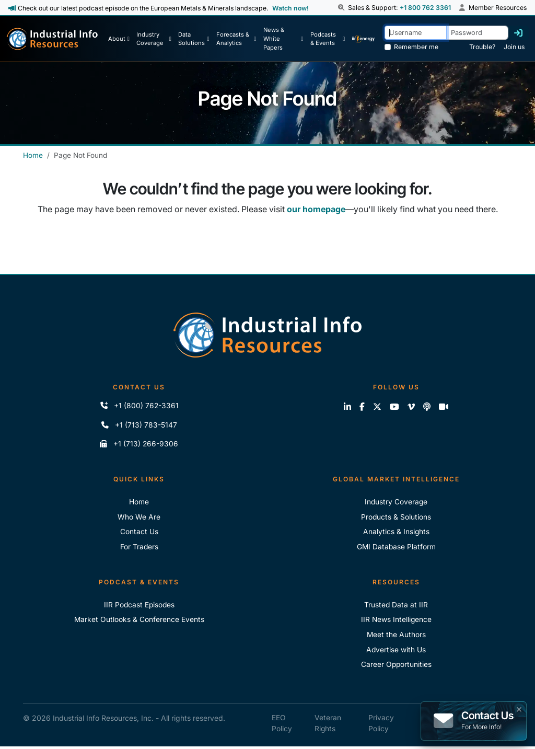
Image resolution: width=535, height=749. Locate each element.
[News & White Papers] (283, 38)
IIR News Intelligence (396, 621)
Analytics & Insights (396, 532)
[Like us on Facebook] (362, 406)
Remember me (416, 47)
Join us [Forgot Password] (514, 47)
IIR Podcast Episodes (139, 606)
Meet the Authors (396, 636)
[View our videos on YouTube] (394, 406)
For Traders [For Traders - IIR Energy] (139, 548)
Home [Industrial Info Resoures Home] (139, 502)
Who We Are (139, 517)
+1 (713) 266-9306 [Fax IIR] (139, 444)
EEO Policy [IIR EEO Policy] (282, 725)
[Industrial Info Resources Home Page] (52, 39)
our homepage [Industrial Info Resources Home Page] (316, 209)
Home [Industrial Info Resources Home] (33, 155)
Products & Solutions (396, 517)
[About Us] (119, 38)
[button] (342, 8)
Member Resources (493, 7)
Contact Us (139, 532)
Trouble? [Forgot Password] (482, 47)
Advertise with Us (396, 651)
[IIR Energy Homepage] (363, 38)
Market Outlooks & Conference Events (139, 621)
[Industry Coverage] (153, 38)
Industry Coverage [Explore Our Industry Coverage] (396, 502)
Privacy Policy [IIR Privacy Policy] (380, 725)
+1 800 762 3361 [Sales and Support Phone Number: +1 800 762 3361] (424, 7)
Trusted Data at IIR (396, 606)
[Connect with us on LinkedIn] (347, 406)
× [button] (519, 708)
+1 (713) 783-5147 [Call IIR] (139, 425)
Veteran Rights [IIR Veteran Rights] (328, 725)
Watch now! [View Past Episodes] (290, 8)
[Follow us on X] (377, 406)
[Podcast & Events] (327, 38)
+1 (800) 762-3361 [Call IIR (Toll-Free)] (139, 405)
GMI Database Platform (396, 548)
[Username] (416, 33)
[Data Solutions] (193, 38)
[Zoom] (443, 406)
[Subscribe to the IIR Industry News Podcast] (427, 406)
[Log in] (518, 33)
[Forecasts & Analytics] (236, 38)
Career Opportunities (396, 666)
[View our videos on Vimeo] (411, 406)
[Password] (477, 33)
